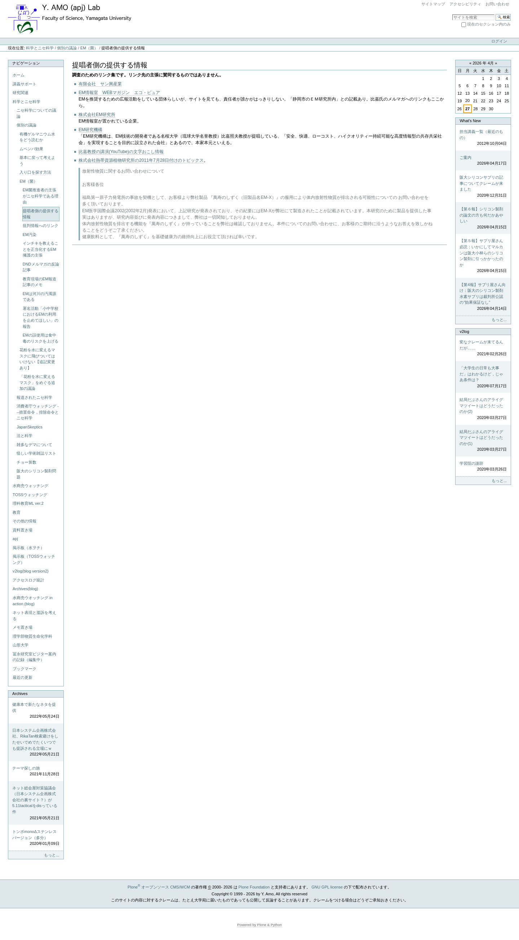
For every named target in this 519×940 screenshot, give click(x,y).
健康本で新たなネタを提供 (35, 711)
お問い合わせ (497, 4)
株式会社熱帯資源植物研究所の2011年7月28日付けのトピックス (141, 160)
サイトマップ (433, 4)
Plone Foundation (254, 887)
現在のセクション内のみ (489, 24)
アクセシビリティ (465, 4)
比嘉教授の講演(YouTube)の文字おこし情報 (121, 151)
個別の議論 (67, 48)
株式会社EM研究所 (97, 114)
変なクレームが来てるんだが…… (483, 348)
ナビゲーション (26, 63)
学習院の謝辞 (483, 466)
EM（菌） (89, 48)
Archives (19, 693)
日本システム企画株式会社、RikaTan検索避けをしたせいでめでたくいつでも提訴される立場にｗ (35, 742)
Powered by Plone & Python (259, 925)
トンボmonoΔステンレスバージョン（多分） (35, 838)
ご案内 (483, 160)
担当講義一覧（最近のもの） (483, 138)
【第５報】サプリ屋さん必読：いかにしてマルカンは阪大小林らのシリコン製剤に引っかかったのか (483, 256)
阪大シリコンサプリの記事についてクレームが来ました (483, 186)
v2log (464, 331)
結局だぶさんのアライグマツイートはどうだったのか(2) (483, 408)
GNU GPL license (327, 887)
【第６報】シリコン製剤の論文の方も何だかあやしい (483, 218)
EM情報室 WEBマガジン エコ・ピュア (119, 92)
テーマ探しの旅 (35, 771)
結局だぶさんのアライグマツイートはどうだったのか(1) (483, 441)
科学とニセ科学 (40, 48)
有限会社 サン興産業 (100, 83)
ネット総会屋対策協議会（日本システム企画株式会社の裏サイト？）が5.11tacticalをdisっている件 (35, 803)
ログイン (499, 41)
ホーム (19, 75)
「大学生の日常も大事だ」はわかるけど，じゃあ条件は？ (483, 377)
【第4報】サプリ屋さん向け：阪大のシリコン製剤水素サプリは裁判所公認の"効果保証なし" (483, 297)
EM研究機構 (90, 129)
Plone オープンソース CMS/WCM (159, 887)
